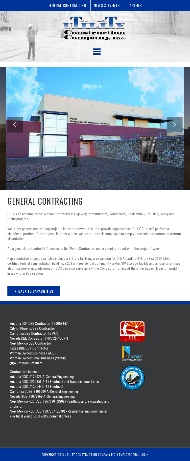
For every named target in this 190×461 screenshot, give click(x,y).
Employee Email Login (133, 454)
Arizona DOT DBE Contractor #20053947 (39, 323)
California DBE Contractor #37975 (34, 333)
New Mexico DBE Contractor (30, 343)
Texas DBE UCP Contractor (29, 348)
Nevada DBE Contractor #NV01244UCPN (39, 338)
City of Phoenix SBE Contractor (32, 328)
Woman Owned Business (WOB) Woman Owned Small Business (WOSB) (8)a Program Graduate (38, 358)
